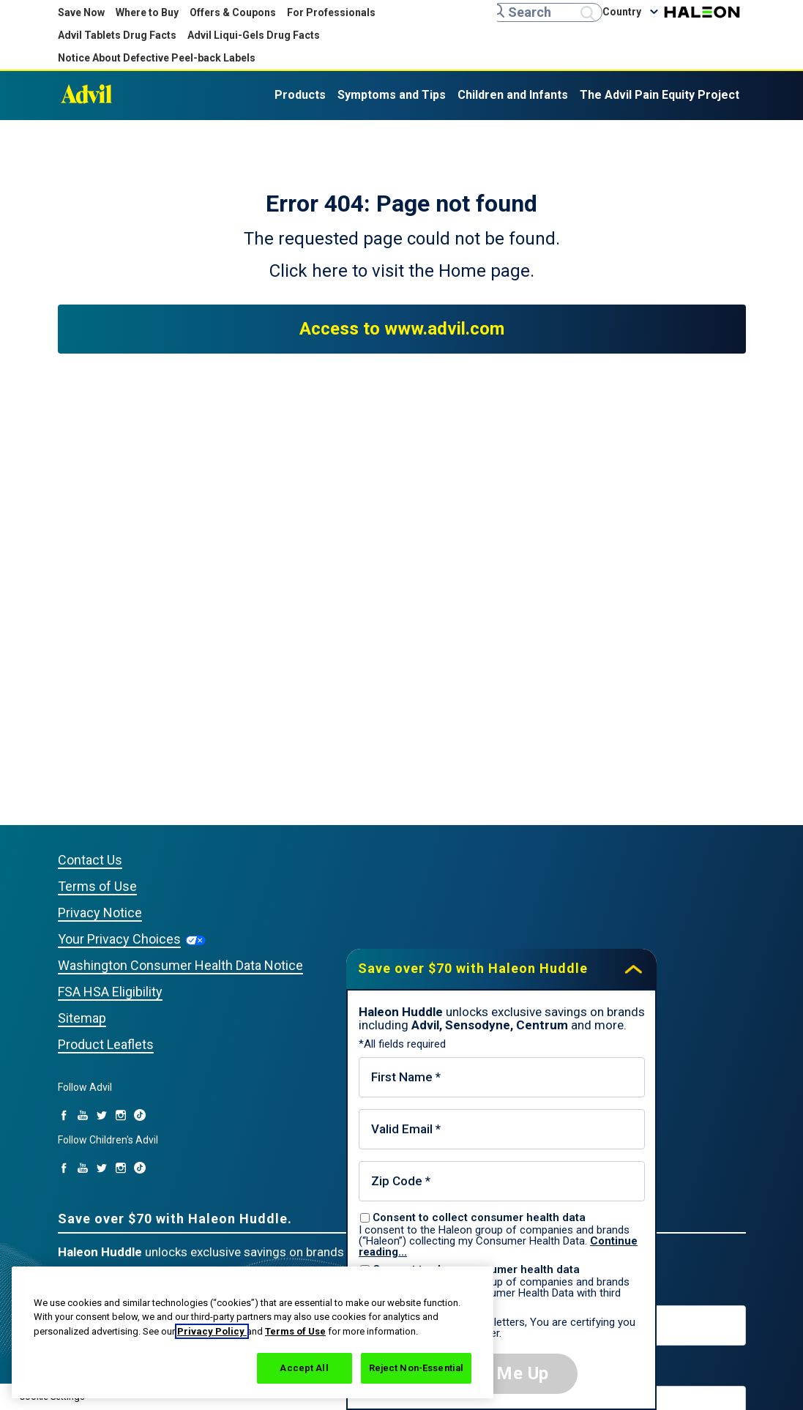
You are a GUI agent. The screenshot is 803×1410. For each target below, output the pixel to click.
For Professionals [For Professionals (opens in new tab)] (331, 12)
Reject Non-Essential (416, 1367)
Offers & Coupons (233, 12)
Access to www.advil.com (401, 328)
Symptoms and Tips (391, 95)
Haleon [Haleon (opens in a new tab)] (702, 12)
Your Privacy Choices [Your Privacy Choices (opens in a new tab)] (119, 939)
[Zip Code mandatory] (502, 1181)
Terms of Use (295, 1331)
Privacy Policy (212, 1331)
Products (300, 95)
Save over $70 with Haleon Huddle (473, 968)
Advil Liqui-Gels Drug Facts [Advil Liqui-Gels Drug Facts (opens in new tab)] (253, 35)
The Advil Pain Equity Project (659, 95)
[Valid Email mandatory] (502, 1129)
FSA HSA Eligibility (110, 991)
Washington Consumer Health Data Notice (180, 965)
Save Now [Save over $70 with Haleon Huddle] (81, 12)
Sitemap (82, 1018)
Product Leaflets (106, 1044)
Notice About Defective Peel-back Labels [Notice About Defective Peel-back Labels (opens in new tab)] (156, 58)
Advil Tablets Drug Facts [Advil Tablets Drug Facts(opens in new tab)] (117, 35)
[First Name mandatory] (502, 1077)
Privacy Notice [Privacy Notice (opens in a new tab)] (100, 912)
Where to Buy (147, 12)
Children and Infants (512, 95)
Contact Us (90, 860)
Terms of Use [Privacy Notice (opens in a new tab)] (97, 886)
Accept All (304, 1367)
